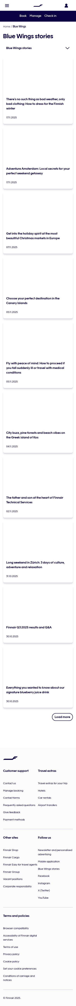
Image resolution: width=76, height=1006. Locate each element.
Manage (35, 16)
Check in (50, 16)
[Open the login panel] (67, 5)
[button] (7, 5)
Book (23, 16)
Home (6, 26)
